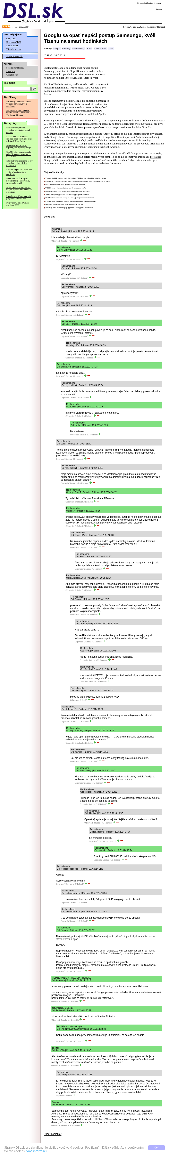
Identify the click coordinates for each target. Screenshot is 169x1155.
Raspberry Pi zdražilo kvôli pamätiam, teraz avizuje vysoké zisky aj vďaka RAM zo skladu (77, 181)
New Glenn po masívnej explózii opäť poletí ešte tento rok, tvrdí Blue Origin (19, 138)
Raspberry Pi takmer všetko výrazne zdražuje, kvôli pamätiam (18, 103)
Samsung (66, 48)
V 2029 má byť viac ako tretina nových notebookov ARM (65, 188)
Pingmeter (10, 71)
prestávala (155, 156)
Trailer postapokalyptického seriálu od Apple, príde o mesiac (67, 194)
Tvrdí (47, 84)
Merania (20, 68)
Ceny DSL (11, 38)
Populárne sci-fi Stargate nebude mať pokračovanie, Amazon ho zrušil (18, 180)
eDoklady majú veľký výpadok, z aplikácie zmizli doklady (18, 130)
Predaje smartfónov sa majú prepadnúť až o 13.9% (18, 197)
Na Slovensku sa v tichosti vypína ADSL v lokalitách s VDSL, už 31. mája (18, 112)
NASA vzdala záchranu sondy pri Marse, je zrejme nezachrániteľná (69, 198)
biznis (89, 48)
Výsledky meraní (13, 49)
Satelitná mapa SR (14, 56)
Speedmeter (11, 68)
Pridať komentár (52, 1134)
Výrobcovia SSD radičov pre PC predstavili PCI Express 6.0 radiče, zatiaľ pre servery (76, 178)
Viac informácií (36, 1151)
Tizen (110, 48)
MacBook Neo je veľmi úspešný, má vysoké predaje (18, 146)
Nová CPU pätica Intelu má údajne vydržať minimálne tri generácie (19, 189)
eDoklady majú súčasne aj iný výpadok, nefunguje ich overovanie (19, 163)
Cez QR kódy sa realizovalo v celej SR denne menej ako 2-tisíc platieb (19, 154)
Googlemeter (12, 75)
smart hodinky (78, 48)
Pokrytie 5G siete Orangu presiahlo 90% (17, 204)
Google (56, 48)
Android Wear (100, 48)
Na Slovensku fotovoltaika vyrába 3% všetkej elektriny (65, 185)
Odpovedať (55, 241)
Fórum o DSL (12, 45)
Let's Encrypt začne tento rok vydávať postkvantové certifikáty (19, 172)
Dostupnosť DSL (13, 42)
